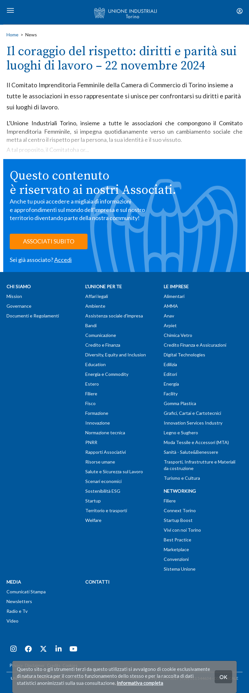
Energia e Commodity (106, 374)
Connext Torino (180, 510)
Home (12, 34)
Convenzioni (176, 559)
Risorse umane (100, 461)
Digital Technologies (184, 354)
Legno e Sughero (181, 432)
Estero (92, 384)
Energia (171, 384)
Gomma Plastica (180, 403)
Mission (14, 296)
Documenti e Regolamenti (32, 315)
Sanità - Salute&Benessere (191, 452)
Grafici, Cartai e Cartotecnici (192, 413)
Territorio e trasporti (106, 510)
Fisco (90, 403)
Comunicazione (100, 335)
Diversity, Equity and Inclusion (115, 354)
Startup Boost (178, 520)
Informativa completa (140, 683)
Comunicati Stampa (26, 591)
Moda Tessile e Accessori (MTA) (196, 442)
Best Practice (177, 539)
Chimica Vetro (178, 335)
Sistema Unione (180, 569)
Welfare (93, 520)
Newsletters (19, 601)
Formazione (96, 413)
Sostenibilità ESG (102, 491)
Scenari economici (103, 481)
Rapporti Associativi (105, 452)
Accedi (63, 259)
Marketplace (176, 549)
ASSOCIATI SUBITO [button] (48, 241)
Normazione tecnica (105, 432)
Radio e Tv (17, 611)
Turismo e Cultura (182, 478)
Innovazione (97, 423)
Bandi (91, 325)
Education (95, 364)
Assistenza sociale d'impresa (114, 315)
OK (223, 677)
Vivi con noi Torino (182, 530)
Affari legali (96, 296)
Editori (170, 374)
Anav (169, 315)
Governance (18, 306)
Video (12, 621)
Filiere (91, 393)
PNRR (91, 442)
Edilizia (170, 364)
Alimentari (174, 296)
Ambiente (95, 306)
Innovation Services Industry (193, 423)
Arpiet (170, 325)
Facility (171, 393)
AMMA (171, 306)
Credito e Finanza (102, 345)
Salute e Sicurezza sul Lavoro (114, 471)
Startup (93, 500)
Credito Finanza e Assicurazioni (195, 345)
